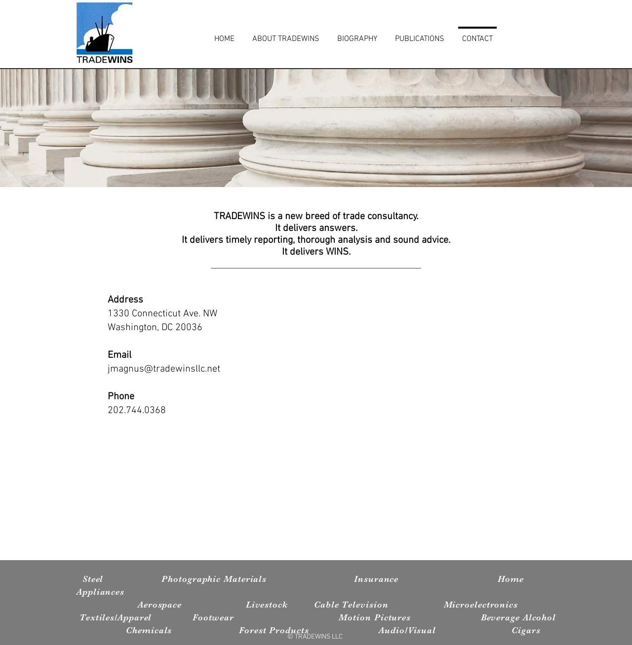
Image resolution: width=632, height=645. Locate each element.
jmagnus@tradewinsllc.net (164, 369)
